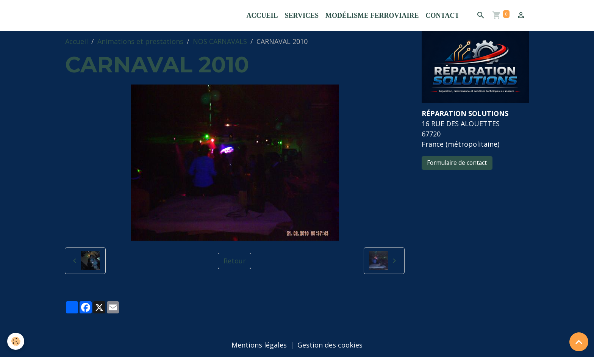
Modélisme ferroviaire (372, 15)
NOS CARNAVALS (220, 41)
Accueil (262, 15)
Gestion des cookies (330, 344)
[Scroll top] (578, 341)
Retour (235, 260)
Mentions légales (259, 344)
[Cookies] (16, 341)
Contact (442, 15)
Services (302, 15)
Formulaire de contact (457, 162)
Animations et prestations (140, 41)
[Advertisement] (475, 227)
